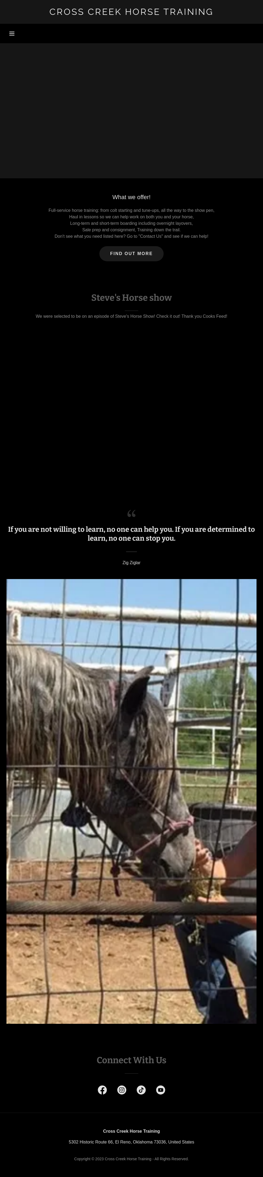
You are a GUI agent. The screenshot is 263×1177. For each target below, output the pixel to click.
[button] (11, 33)
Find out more (131, 253)
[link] (131, 13)
